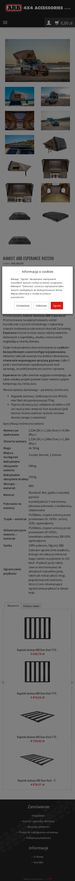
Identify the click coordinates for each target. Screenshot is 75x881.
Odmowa (41, 305)
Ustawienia (22, 305)
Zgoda (57, 305)
